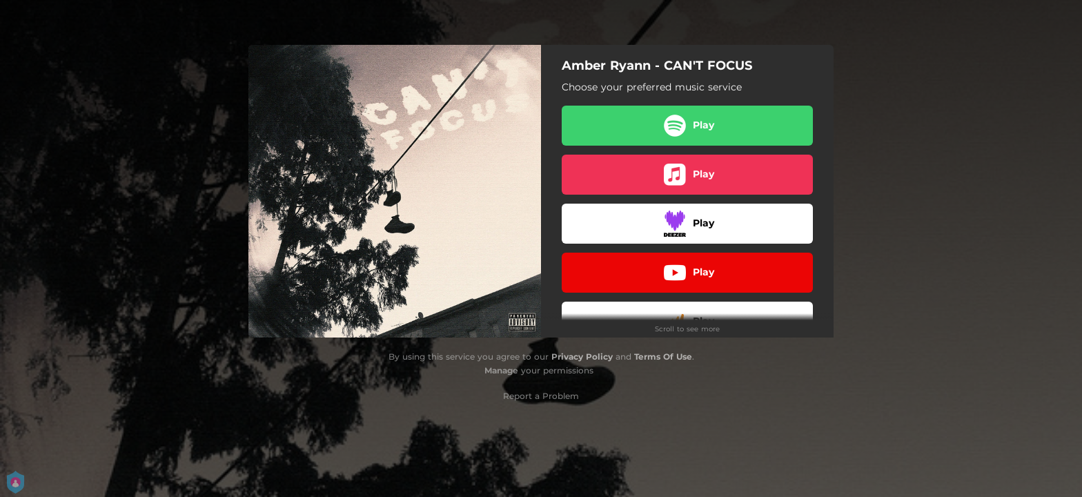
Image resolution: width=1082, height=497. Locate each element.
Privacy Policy (582, 356)
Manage (501, 370)
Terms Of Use (663, 356)
